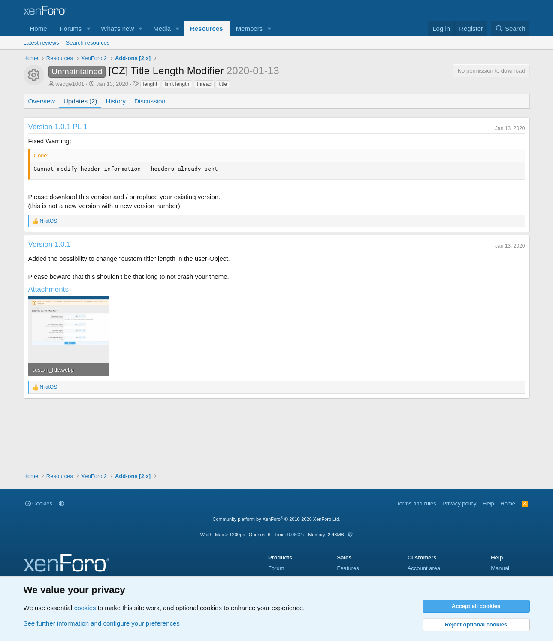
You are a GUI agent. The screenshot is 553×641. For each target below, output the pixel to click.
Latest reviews (41, 42)
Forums (71, 28)
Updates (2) (80, 101)
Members (249, 28)
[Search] (510, 28)
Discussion (150, 101)
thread (204, 84)
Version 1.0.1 (49, 244)
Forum (276, 568)
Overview (41, 101)
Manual (500, 568)
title (223, 84)
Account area (424, 568)
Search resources (88, 42)
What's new (117, 28)
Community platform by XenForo (277, 519)
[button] (88, 28)
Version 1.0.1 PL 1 (58, 127)
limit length (177, 84)
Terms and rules (416, 503)
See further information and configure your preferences (102, 623)
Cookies (39, 503)
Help (488, 503)
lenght (150, 84)
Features (348, 568)
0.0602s (295, 534)
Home (38, 28)
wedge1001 (69, 84)
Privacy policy (459, 503)
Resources (206, 28)
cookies (85, 607)
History (116, 101)
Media (162, 28)
